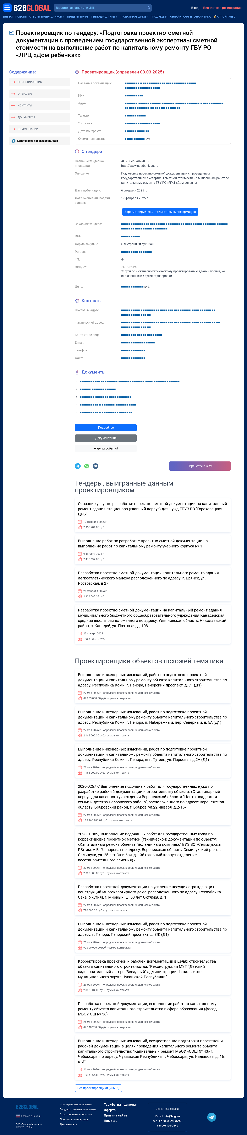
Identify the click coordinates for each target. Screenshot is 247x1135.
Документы (26, 117)
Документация (106, 438)
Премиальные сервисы (74, 1119)
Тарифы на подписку (120, 1104)
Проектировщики (133, 16)
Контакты (25, 105)
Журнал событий (106, 448)
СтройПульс (226, 16)
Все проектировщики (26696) (98, 1088)
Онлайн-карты (181, 16)
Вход (195, 8)
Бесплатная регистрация (222, 8)
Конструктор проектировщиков (37, 140)
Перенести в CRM (200, 466)
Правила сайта (115, 1115)
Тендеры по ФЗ (77, 16)
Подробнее (106, 427)
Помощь (110, 1121)
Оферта (110, 1110)
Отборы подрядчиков (45, 16)
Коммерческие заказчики (76, 1104)
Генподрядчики (103, 16)
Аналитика (202, 16)
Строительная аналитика (76, 1114)
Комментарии (28, 129)
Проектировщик (30, 81)
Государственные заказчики (78, 1109)
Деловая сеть (68, 1124)
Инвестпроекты (15, 16)
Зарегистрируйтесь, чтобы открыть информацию (160, 212)
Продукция (159, 16)
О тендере (25, 93)
